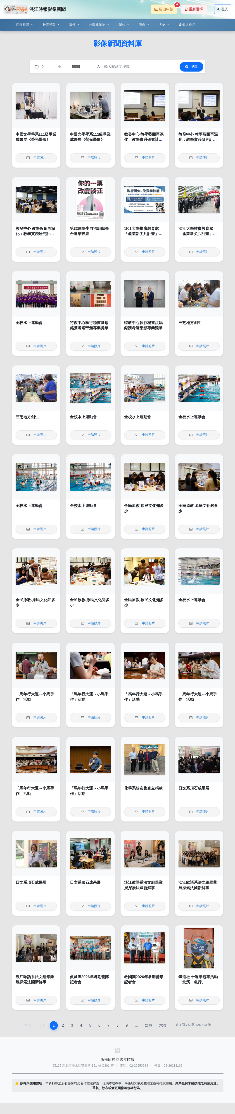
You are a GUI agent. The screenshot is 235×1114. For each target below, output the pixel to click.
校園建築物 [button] (97, 24)
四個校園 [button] (23, 24)
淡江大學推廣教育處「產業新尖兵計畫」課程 (143, 233)
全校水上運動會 (29, 323)
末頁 (162, 1025)
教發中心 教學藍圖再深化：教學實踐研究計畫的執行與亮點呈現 (144, 139)
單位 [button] (122, 24)
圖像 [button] (142, 24)
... (136, 1025)
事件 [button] (73, 24)
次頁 (148, 1025)
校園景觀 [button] (50, 24)
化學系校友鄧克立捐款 (143, 788)
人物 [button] (162, 24)
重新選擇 (194, 9)
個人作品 (187, 24)
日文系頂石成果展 (193, 788)
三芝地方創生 (190, 323)
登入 (222, 9)
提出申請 (165, 8)
